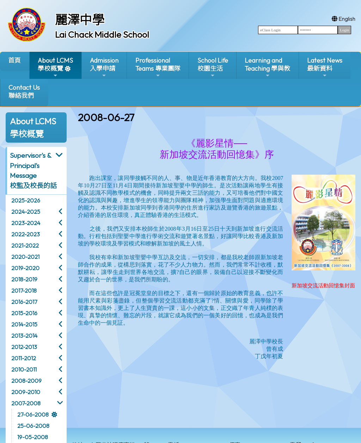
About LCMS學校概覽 (55, 67)
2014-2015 (24, 324)
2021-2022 (25, 245)
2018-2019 (24, 279)
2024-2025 (25, 211)
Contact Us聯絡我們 (24, 91)
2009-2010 (25, 391)
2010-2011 (24, 369)
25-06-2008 (33, 425)
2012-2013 (24, 346)
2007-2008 (26, 403)
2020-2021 (25, 256)
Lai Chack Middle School (102, 34)
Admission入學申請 (104, 67)
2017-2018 (24, 290)
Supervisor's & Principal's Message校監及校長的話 (33, 170)
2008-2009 (26, 380)
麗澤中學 (79, 19)
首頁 (14, 60)
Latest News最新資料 (324, 67)
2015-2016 (24, 313)
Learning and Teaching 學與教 (267, 67)
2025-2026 (25, 200)
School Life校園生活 (212, 67)
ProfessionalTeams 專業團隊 (157, 67)
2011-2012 (23, 358)
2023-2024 (25, 222)
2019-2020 (25, 268)
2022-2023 (25, 234)
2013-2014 (24, 335)
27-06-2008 (33, 414)
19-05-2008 (32, 437)
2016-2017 (24, 301)
